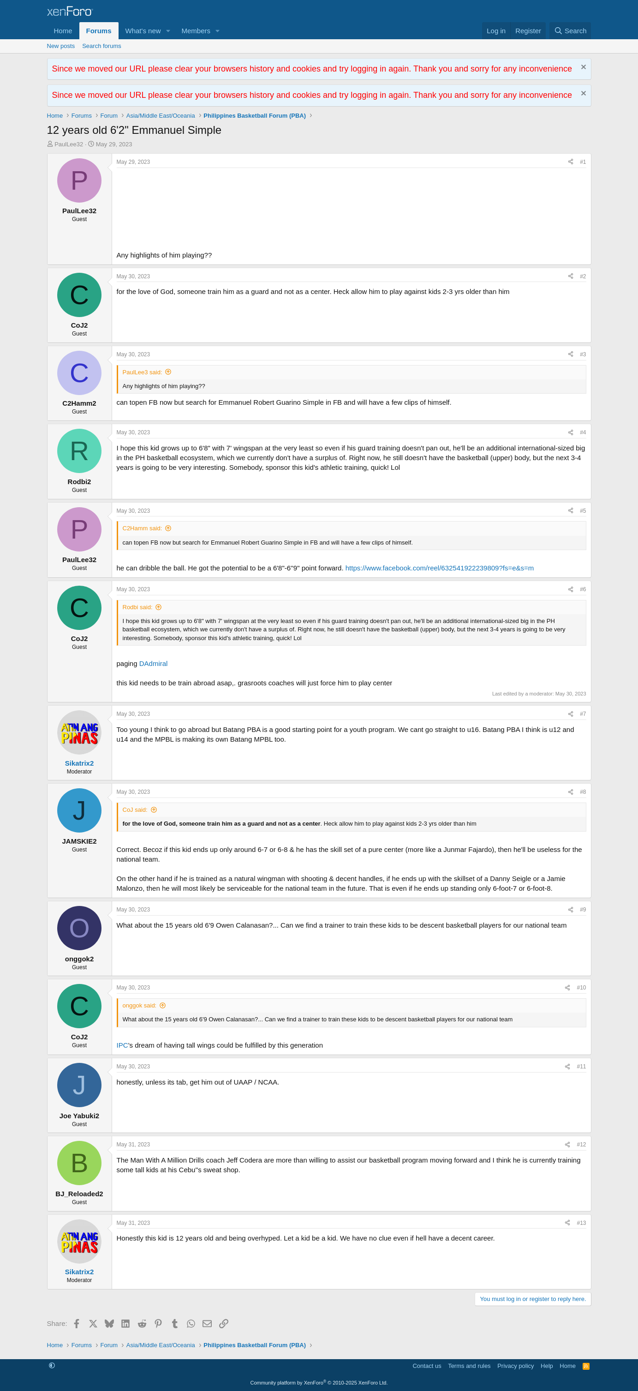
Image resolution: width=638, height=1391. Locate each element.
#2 (583, 276)
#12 (581, 1144)
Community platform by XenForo (319, 1382)
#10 (581, 987)
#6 (583, 589)
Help (547, 1365)
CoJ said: (135, 809)
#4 (583, 432)
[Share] (571, 162)
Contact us (426, 1365)
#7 (583, 714)
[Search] (570, 30)
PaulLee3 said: (142, 372)
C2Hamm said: (142, 528)
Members (195, 31)
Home (63, 31)
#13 (581, 1223)
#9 (583, 909)
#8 (583, 792)
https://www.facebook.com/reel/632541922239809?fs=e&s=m (440, 568)
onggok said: (140, 1005)
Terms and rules (469, 1365)
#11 (581, 1066)
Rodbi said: (138, 607)
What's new (143, 31)
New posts (61, 45)
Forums (99, 31)
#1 (583, 162)
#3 (583, 354)
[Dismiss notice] (582, 68)
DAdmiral (153, 663)
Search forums (101, 45)
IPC (122, 1045)
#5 (583, 511)
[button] (167, 30)
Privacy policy (515, 1365)
